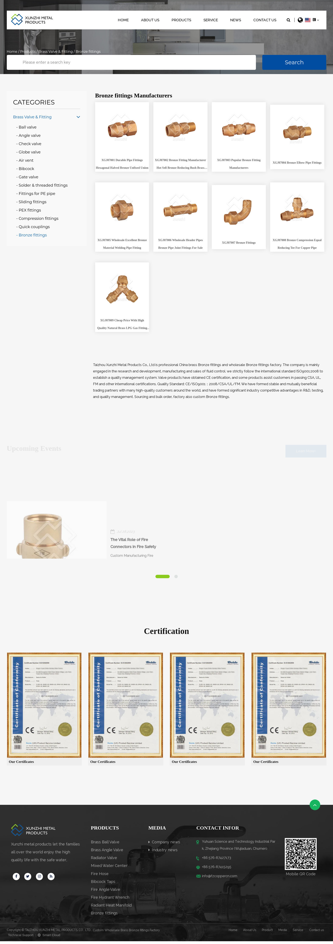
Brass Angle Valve (107, 852)
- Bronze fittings (31, 235)
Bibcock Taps (103, 884)
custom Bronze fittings (211, 397)
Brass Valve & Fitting (55, 52)
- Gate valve (27, 177)
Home (123, 20)
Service (210, 20)
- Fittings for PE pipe (35, 193)
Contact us (316, 932)
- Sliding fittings (31, 202)
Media (282, 932)
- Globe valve (28, 152)
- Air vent (25, 160)
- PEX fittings (28, 210)
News (235, 20)
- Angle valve (28, 135)
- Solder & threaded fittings (42, 185)
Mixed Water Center (109, 868)
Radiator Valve (104, 860)
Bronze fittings (104, 916)
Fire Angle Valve (105, 892)
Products (181, 20)
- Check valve (28, 144)
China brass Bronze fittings (200, 365)
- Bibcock (25, 168)
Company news (164, 844)
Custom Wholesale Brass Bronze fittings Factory (126, 933)
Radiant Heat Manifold (111, 908)
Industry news (163, 852)
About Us (150, 20)
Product (267, 932)
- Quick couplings (33, 227)
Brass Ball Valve (105, 844)
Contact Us (264, 20)
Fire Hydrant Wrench (110, 900)
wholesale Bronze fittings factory (255, 365)
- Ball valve (26, 127)
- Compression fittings (37, 218)
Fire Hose (100, 876)
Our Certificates (21, 764)
